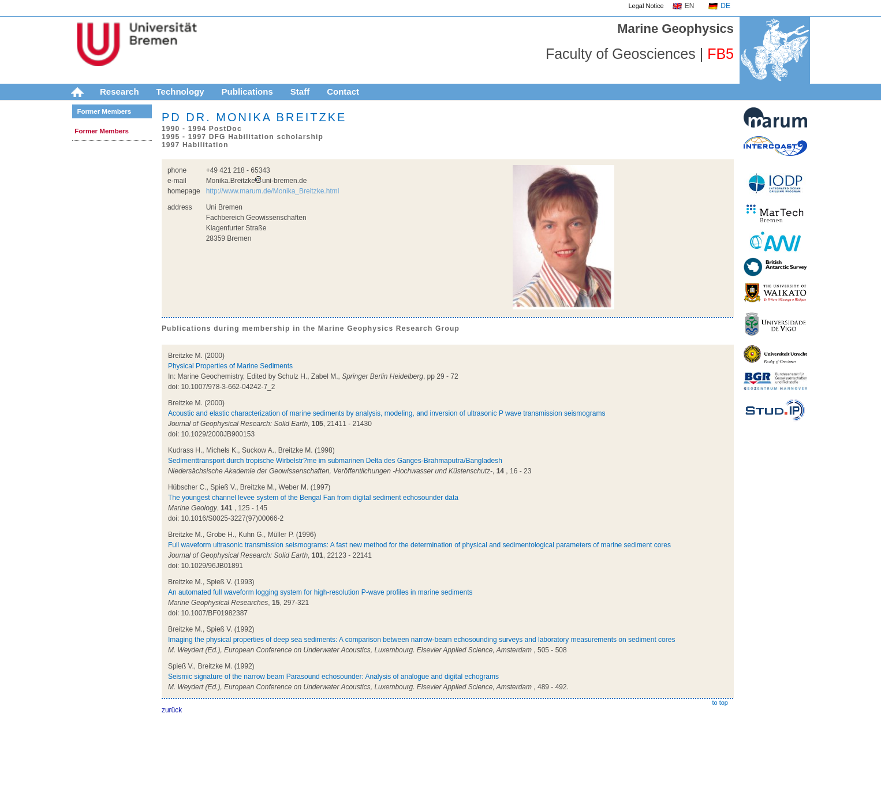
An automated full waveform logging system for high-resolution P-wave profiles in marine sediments (320, 592)
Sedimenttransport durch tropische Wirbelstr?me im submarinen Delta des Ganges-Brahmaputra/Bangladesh (335, 461)
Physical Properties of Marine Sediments (230, 366)
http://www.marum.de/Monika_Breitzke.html (272, 191)
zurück (172, 710)
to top (720, 702)
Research (119, 91)
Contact (343, 91)
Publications (247, 91)
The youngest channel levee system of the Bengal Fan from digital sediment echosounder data (313, 498)
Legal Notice (646, 5)
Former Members (104, 111)
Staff (299, 91)
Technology (180, 91)
